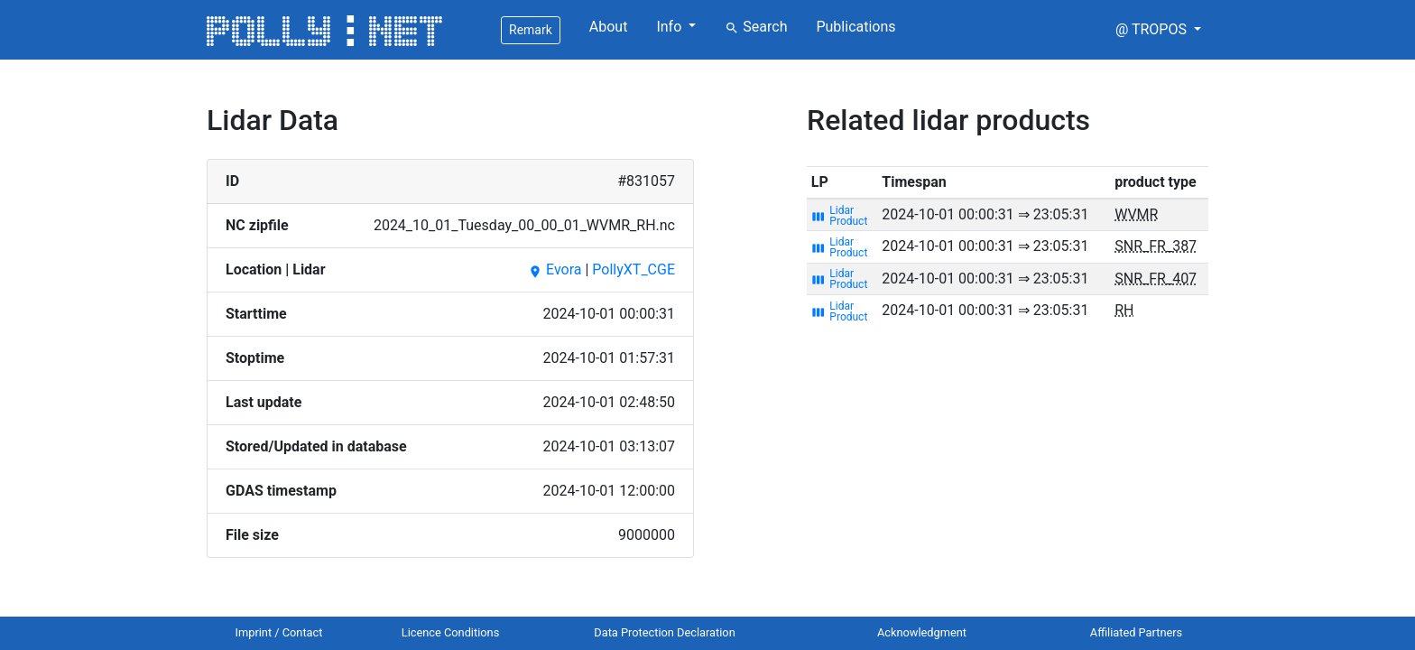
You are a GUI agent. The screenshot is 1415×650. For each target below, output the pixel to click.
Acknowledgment (921, 632)
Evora (554, 269)
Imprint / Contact (279, 632)
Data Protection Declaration (664, 632)
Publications (855, 26)
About (608, 26)
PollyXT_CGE (633, 269)
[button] (1158, 30)
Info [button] (670, 26)
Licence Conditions (451, 632)
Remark (530, 30)
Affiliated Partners (1136, 632)
